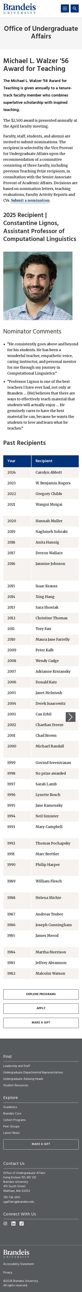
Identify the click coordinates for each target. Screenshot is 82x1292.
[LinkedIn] (13, 1223)
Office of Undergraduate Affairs (41, 32)
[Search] (75, 8)
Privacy (7, 1272)
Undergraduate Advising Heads (23, 1079)
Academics (10, 1107)
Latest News (11, 1133)
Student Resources (15, 1085)
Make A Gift (41, 1144)
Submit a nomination (30, 200)
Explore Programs (41, 994)
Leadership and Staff (16, 1066)
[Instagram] (5, 1223)
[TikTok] (22, 1223)
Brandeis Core (12, 1113)
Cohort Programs (14, 1120)
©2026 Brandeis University (20, 1281)
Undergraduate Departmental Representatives (33, 1072)
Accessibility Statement (18, 1264)
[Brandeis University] (19, 8)
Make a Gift (41, 1022)
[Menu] (65, 8)
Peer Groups (11, 1126)
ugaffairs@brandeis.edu (18, 1202)
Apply (41, 1008)
